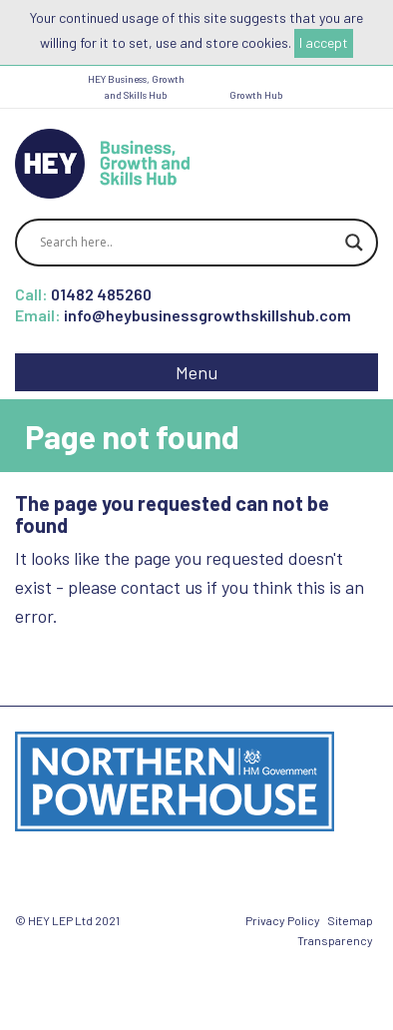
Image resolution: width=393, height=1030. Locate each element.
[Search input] (187, 243)
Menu (196, 372)
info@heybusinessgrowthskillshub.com (207, 314)
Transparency (335, 940)
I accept (323, 42)
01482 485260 (101, 293)
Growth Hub (256, 95)
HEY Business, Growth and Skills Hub (136, 87)
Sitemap (350, 920)
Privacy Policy (282, 920)
